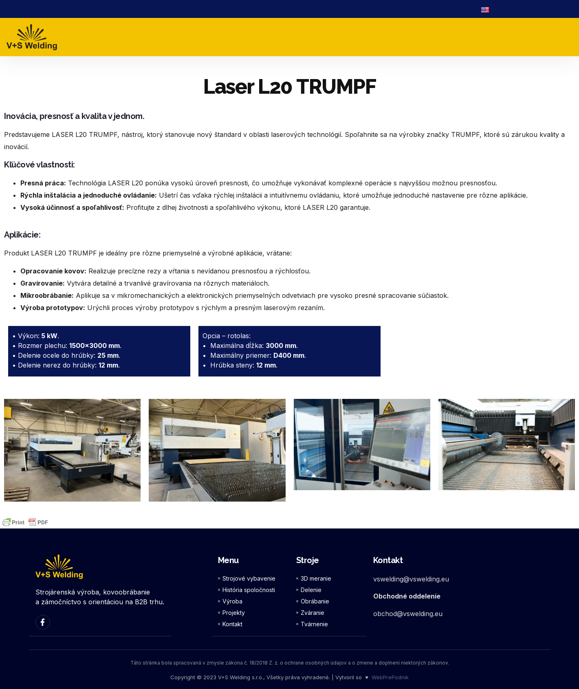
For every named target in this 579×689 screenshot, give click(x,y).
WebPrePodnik (390, 677)
